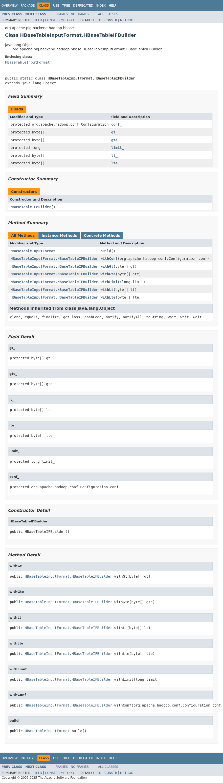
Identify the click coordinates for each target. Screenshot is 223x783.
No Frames (80, 14)
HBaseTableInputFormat (27, 62)
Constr (51, 20)
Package (28, 5)
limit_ (117, 148)
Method (67, 20)
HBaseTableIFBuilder (31, 207)
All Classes (108, 14)
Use (56, 5)
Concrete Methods (102, 235)
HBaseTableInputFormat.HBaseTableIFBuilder (54, 259)
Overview (10, 5)
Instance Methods (59, 235)
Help (113, 5)
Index (101, 5)
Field (37, 20)
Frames (62, 14)
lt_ (114, 155)
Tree (66, 5)
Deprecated (83, 5)
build (106, 251)
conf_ (116, 124)
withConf (109, 259)
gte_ (115, 140)
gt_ (114, 132)
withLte (108, 297)
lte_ (115, 163)
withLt (107, 290)
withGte (108, 274)
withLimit (110, 282)
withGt (107, 266)
